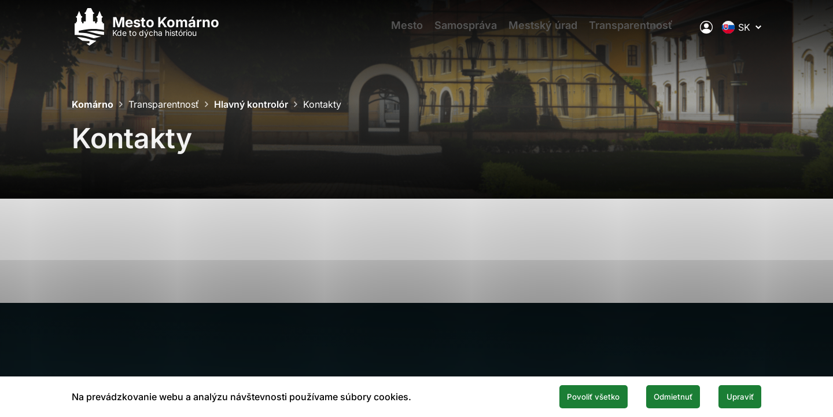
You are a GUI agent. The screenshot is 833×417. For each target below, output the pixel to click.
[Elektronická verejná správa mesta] (706, 31)
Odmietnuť (652, 395)
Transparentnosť (641, 32)
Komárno (92, 104)
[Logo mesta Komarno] (145, 32)
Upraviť (733, 395)
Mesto (399, 32)
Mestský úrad (547, 32)
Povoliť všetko (556, 395)
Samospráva (464, 32)
